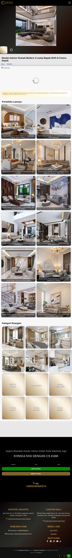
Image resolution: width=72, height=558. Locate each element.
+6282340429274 (36, 486)
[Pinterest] (51, 541)
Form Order (36, 474)
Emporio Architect (39, 550)
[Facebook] (48, 541)
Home (2, 64)
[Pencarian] (59, 556)
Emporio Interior (24, 550)
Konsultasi (36, 469)
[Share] (64, 556)
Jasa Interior (54, 530)
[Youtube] (57, 541)
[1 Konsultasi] (69, 556)
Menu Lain (54, 526)
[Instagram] (54, 541)
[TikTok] (61, 541)
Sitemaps (53, 534)
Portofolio (9, 64)
